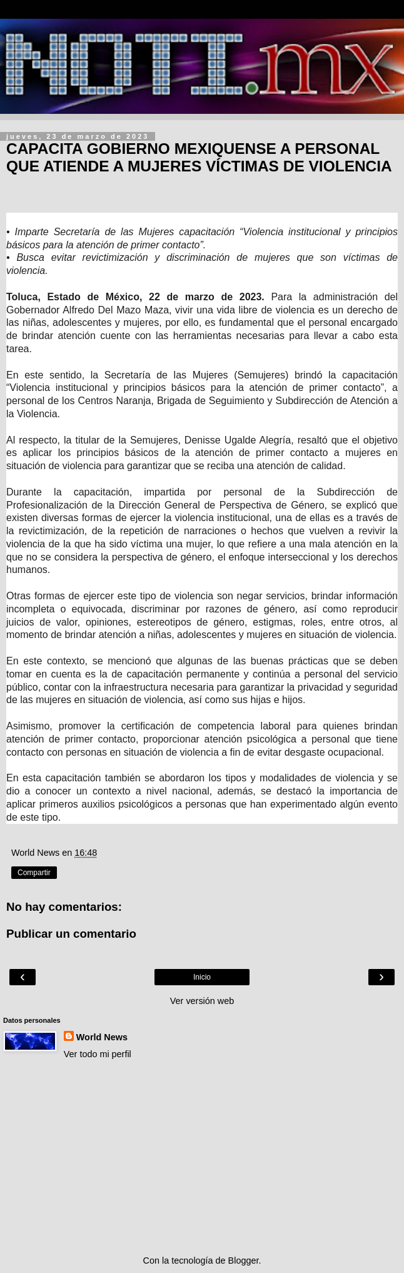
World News (102, 1037)
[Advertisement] (202, 1157)
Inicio (202, 977)
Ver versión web (202, 1001)
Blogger (243, 1260)
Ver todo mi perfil (97, 1054)
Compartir (34, 872)
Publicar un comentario (71, 933)
